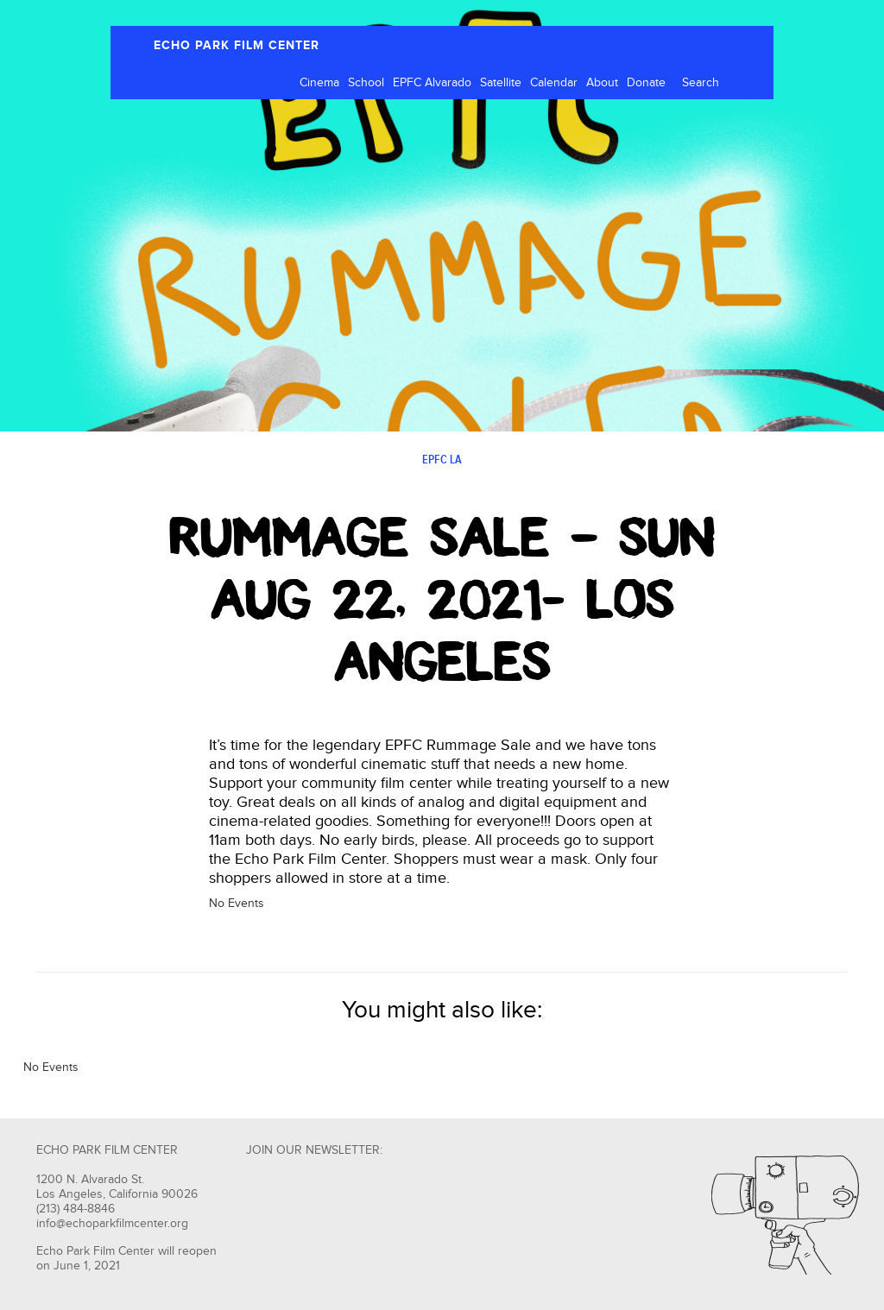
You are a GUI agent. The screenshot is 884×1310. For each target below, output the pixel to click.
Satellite (500, 83)
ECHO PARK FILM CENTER (236, 45)
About (602, 83)
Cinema (319, 83)
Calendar (554, 83)
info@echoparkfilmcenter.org (112, 1224)
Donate (646, 83)
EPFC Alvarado (432, 83)
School (366, 83)
